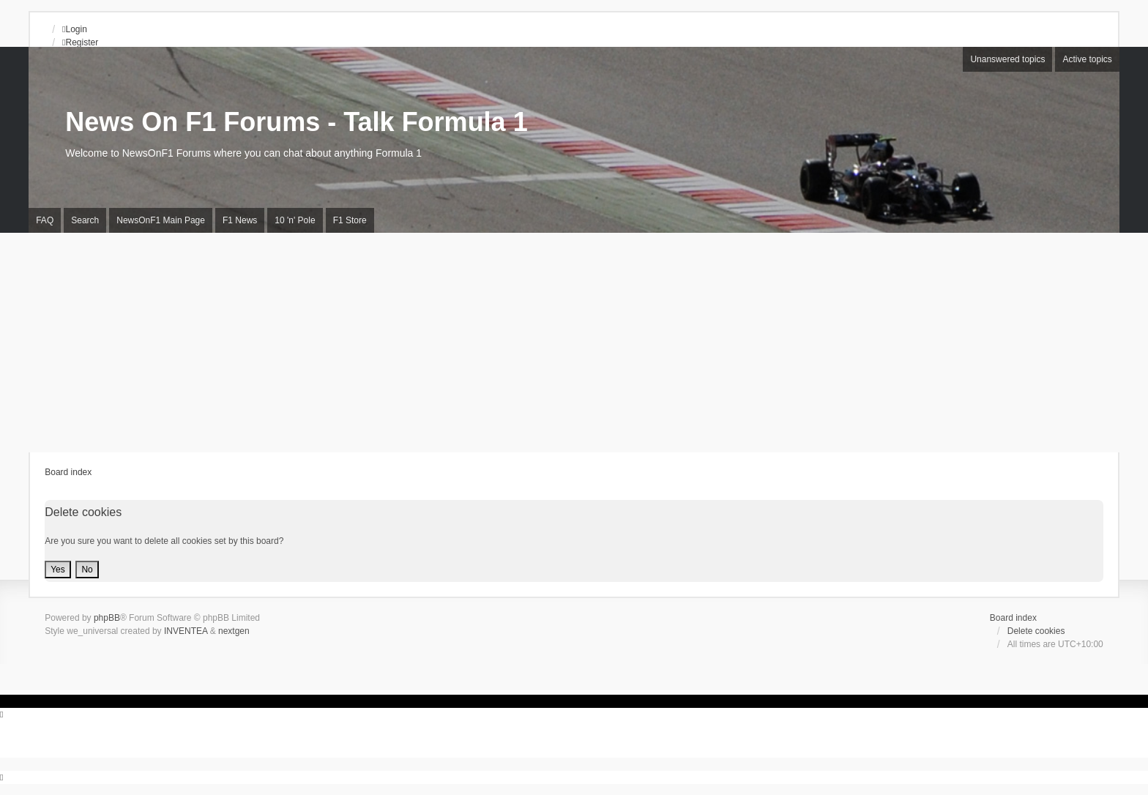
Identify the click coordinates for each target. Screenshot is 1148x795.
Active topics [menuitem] (1086, 59)
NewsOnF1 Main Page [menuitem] (160, 220)
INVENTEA (185, 631)
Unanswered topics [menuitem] (1007, 59)
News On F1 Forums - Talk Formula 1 (296, 122)
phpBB (107, 618)
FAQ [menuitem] (44, 220)
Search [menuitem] (85, 220)
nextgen (234, 631)
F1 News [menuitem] (240, 220)
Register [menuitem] (80, 42)
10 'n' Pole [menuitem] (295, 220)
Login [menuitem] (74, 29)
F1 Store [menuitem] (350, 220)
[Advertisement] (574, 342)
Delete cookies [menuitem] (1036, 631)
